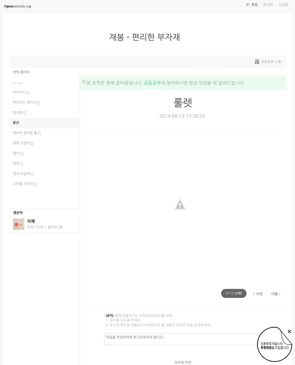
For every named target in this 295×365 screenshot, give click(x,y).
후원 (254, 5)
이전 (259, 294)
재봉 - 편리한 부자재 (147, 37)
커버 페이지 (21, 72)
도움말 (283, 5)
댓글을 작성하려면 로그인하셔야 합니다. (192, 339)
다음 (274, 294)
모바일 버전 (182, 362)
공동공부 (152, 83)
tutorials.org (17, 6)
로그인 (268, 5)
